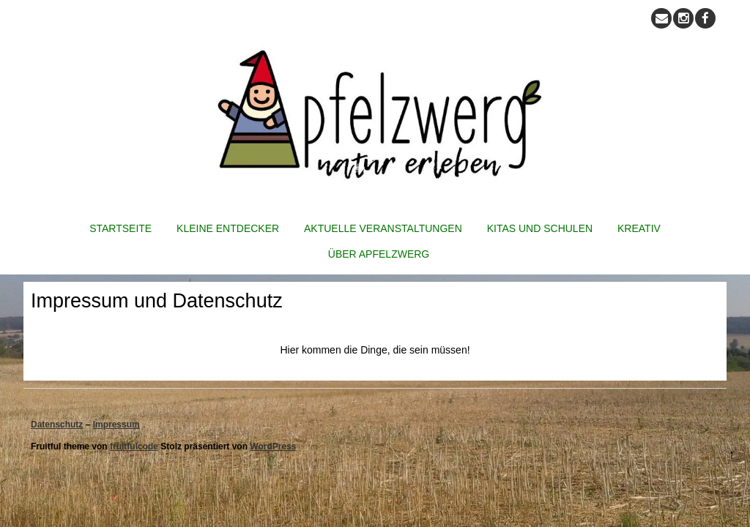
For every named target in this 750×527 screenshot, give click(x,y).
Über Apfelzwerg (378, 254)
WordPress (273, 446)
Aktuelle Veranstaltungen (383, 228)
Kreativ (639, 228)
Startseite (120, 228)
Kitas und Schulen (540, 228)
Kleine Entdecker (228, 228)
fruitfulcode (134, 446)
